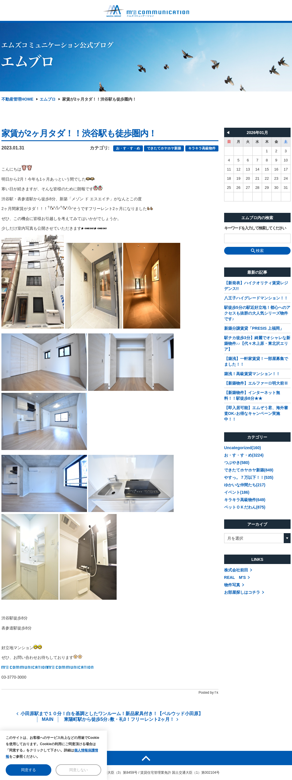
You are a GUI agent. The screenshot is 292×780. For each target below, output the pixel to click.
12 (238, 169)
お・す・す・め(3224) (243, 455)
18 (229, 178)
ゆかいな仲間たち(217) (244, 485)
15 (267, 169)
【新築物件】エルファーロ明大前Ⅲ (256, 383)
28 (257, 187)
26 (238, 187)
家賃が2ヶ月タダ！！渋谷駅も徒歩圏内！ (99, 99)
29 (267, 187)
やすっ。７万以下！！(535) (248, 477)
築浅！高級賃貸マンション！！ (252, 373)
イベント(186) (237, 492)
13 (248, 169)
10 (286, 160)
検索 (257, 250)
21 (257, 178)
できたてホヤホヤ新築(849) (248, 470)
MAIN (48, 719)
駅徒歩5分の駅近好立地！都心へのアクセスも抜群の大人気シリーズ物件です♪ (257, 313)
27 (248, 187)
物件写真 (232, 585)
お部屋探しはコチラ (242, 592)
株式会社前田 (236, 570)
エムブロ (48, 99)
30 (276, 187)
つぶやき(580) (237, 462)
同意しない (78, 770)
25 (229, 187)
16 (276, 169)
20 (248, 178)
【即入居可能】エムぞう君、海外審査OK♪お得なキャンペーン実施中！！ (256, 413)
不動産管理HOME (17, 99)
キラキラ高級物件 (202, 148)
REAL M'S (235, 577)
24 (286, 178)
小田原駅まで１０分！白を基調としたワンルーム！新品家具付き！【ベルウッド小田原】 (112, 713)
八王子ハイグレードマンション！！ (256, 298)
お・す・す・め (128, 148)
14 (257, 169)
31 (286, 187)
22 (267, 178)
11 (229, 169)
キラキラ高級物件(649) (244, 499)
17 (286, 169)
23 (276, 178)
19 (238, 178)
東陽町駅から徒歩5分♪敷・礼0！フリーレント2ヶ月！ (119, 719)
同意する (28, 770)
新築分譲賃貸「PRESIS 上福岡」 (254, 328)
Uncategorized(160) (242, 447)
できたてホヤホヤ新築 (164, 148)
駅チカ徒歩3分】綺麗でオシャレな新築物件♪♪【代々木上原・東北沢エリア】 (257, 343)
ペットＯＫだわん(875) (244, 507)
